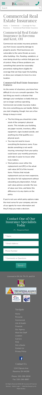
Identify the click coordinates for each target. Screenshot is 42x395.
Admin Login (16, 386)
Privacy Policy (20, 351)
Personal (18, 317)
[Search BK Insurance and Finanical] (40, 8)
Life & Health (20, 323)
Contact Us (19, 348)
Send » (21, 265)
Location (18, 336)
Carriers (18, 339)
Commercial (15, 25)
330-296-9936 (24, 376)
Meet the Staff (21, 332)
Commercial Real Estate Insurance (25, 28)
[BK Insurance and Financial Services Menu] (3, 3)
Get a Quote (20, 345)
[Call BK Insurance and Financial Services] (37, 3)
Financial (18, 326)
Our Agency (20, 329)
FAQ (17, 342)
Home (5, 25)
